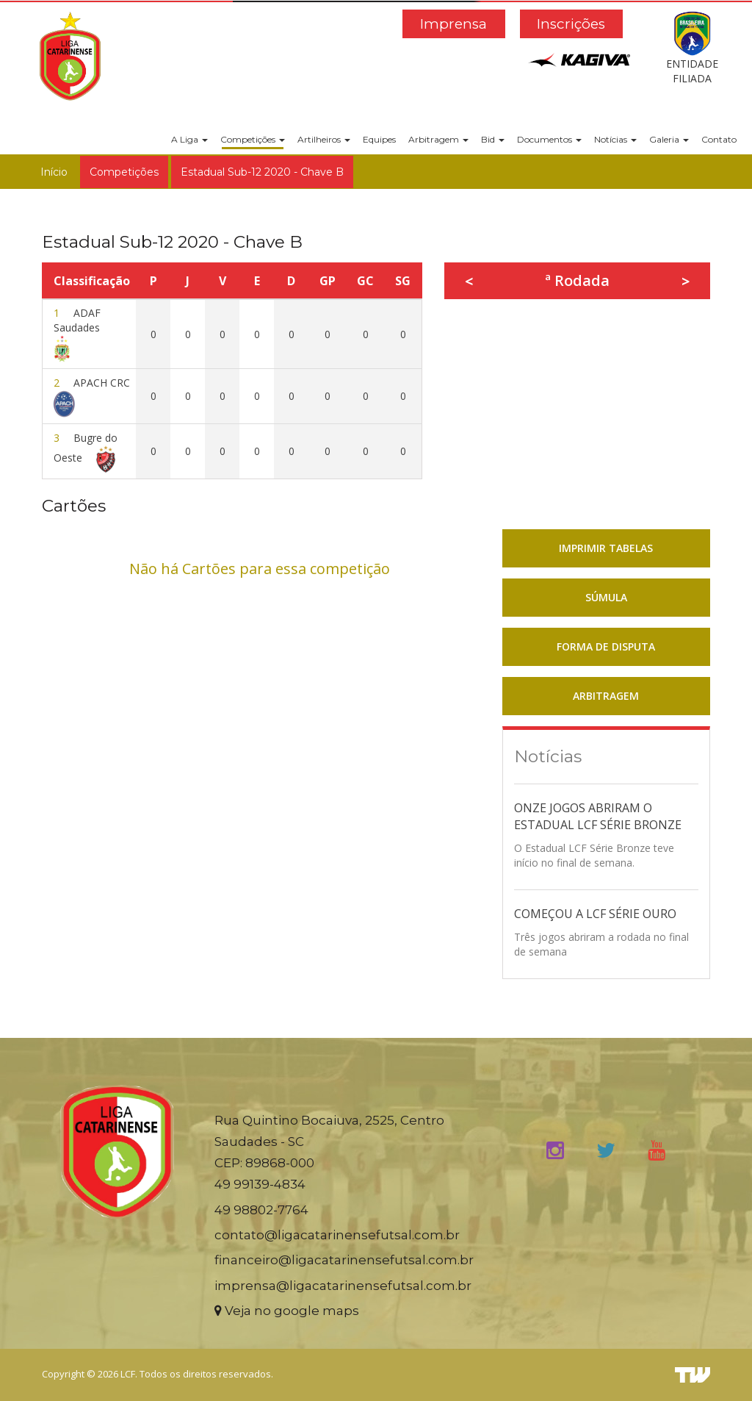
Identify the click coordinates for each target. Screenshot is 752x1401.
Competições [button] (252, 139)
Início (54, 172)
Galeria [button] (669, 139)
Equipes (379, 139)
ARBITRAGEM (606, 696)
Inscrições (571, 23)
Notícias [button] (615, 139)
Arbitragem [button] (438, 139)
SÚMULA (606, 597)
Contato (719, 139)
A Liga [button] (189, 139)
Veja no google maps (286, 1310)
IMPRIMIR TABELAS (606, 548)
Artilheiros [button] (323, 139)
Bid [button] (493, 139)
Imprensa (453, 23)
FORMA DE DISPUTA (606, 646)
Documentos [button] (549, 139)
